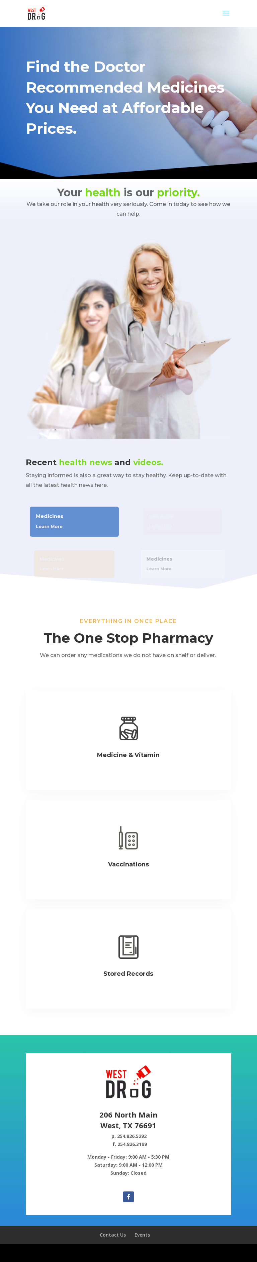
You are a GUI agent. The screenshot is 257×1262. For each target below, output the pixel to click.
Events (142, 1235)
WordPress (179, 1253)
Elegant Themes (113, 1253)
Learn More (52, 525)
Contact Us (113, 1235)
